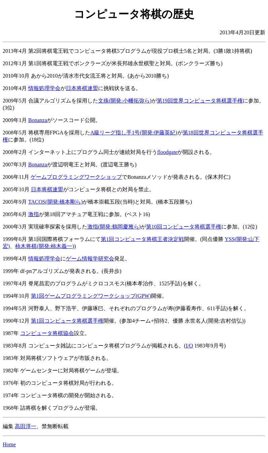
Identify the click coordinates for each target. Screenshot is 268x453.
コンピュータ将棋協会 (47, 333)
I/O (189, 345)
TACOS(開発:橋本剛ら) (55, 202)
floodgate (167, 152)
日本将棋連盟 (82, 88)
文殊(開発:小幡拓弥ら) (124, 101)
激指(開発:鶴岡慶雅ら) (114, 227)
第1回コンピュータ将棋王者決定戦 (142, 239)
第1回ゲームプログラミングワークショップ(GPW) (91, 296)
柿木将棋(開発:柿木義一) (44, 246)
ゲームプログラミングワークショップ (76, 177)
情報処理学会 (44, 88)
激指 (33, 214)
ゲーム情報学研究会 (90, 258)
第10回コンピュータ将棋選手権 (183, 227)
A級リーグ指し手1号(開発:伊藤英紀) (133, 132)
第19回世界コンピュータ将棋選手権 (200, 101)
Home (9, 444)
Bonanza (37, 120)
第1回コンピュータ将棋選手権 (67, 321)
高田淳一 (25, 426)
